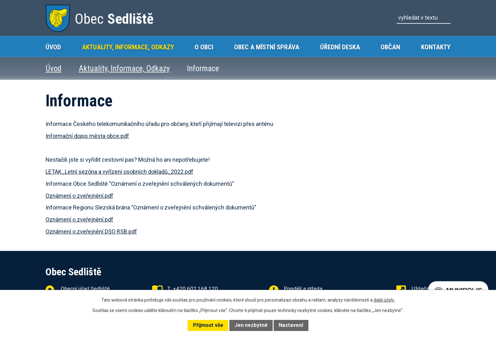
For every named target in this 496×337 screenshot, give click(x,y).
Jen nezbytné (251, 325)
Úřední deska (340, 47)
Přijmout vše (208, 325)
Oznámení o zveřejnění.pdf (79, 195)
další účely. (384, 300)
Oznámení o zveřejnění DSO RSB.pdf (91, 231)
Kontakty (435, 47)
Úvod (53, 47)
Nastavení (291, 325)
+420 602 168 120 (195, 288)
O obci (204, 47)
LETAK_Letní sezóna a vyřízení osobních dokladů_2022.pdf (119, 171)
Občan (390, 47)
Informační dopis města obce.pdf (87, 136)
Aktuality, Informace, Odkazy (128, 47)
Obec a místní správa (266, 47)
